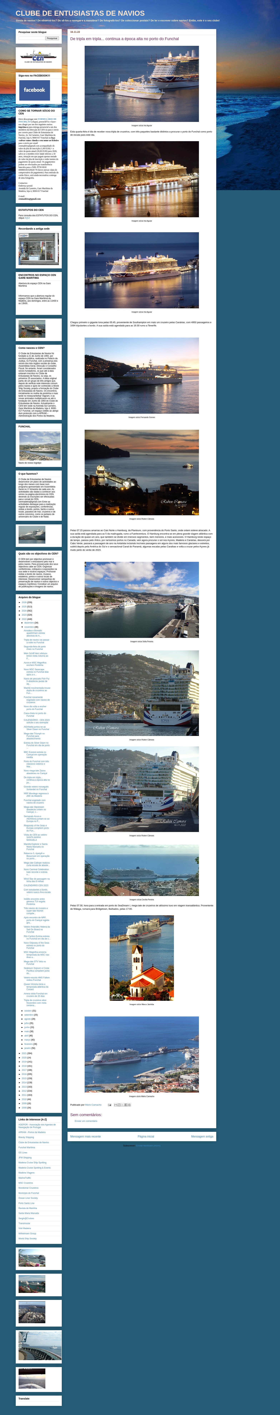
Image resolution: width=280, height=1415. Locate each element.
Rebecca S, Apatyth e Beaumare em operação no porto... (36, 856)
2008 (24, 1107)
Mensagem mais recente (85, 1136)
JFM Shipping (25, 1157)
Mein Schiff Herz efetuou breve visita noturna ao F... (36, 656)
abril (26, 1035)
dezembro (29, 623)
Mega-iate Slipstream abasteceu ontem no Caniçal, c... (35, 809)
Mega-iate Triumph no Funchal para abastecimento (34, 736)
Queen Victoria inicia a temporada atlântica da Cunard (36, 987)
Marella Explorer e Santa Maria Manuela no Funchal (35, 847)
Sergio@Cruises (26, 1218)
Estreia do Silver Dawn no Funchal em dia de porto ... (36, 745)
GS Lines (23, 1152)
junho (27, 1027)
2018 (24, 1066)
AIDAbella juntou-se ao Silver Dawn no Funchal (36, 728)
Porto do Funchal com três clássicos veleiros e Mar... (36, 764)
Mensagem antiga (202, 1136)
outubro (28, 1011)
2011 (24, 1095)
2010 (24, 1099)
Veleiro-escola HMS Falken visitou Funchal (37, 978)
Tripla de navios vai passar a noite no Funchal (36, 641)
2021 (24, 1053)
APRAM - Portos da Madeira (32, 1132)
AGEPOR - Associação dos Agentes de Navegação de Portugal (37, 1125)
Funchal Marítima (27, 1147)
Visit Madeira (25, 1228)
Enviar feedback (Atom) (148, 1145)
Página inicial (146, 1136)
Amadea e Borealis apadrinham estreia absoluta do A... (34, 633)
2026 (24, 602)
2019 (24, 1061)
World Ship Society (28, 1238)
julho (26, 1023)
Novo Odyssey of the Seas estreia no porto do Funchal (36, 945)
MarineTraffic (25, 1178)
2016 (24, 1074)
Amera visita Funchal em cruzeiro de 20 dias (35, 994)
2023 (24, 615)
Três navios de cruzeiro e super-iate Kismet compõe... (36, 911)
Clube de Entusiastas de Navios (34, 1142)
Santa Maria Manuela (29, 1213)
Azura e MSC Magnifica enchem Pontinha (35, 663)
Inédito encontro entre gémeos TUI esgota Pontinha (34, 901)
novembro (29, 627)
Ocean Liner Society (28, 1198)
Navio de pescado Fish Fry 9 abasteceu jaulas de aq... (36, 681)
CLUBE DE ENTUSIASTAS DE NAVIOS (80, 13)
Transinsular (24, 1223)
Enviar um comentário (86, 1121)
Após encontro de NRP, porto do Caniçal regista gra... (36, 920)
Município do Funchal (29, 1193)
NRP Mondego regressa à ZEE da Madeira (36, 794)
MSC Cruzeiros (26, 1183)
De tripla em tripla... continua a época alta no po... (37, 780)
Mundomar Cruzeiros (29, 1188)
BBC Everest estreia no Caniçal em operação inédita (35, 755)
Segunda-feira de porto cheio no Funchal (35, 647)
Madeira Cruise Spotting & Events (35, 1168)
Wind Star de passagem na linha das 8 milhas (37, 880)
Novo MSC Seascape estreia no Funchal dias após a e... (36, 672)
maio (26, 1031)
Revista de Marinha (28, 1208)
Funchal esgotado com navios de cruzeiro (34, 801)
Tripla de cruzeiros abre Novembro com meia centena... (35, 1003)
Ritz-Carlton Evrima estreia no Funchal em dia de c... (37, 937)
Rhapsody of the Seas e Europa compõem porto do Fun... (36, 828)
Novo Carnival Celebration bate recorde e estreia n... (36, 872)
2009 (24, 1103)
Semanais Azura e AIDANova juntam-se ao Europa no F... (36, 819)
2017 (24, 1070)
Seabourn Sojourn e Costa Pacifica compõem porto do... (36, 971)
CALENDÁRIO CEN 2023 (36, 885)
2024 (24, 611)
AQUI (27, 218)
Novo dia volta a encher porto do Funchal (35, 707)
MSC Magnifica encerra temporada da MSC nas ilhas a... (36, 955)
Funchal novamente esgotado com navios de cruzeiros (37, 700)
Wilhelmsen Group (27, 1233)
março (27, 1040)
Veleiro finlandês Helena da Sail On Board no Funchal (37, 929)
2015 (24, 1078)
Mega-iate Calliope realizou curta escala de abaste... (37, 864)
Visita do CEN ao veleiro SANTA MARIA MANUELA (35, 837)
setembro (29, 1015)
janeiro (27, 1048)
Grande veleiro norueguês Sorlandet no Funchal (36, 787)
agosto (27, 1019)
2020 (24, 1057)
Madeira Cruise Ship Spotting (32, 1162)
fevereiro (28, 1044)
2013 (24, 1087)
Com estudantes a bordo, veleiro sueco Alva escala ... (37, 892)
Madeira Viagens (27, 1173)
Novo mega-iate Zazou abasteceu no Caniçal (35, 771)
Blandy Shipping (26, 1137)
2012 (24, 1091)
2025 (24, 606)
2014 (24, 1082)
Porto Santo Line (26, 1203)
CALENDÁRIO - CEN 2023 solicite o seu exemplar (36, 721)
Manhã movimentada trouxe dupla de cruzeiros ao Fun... (37, 690)
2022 (24, 619)
